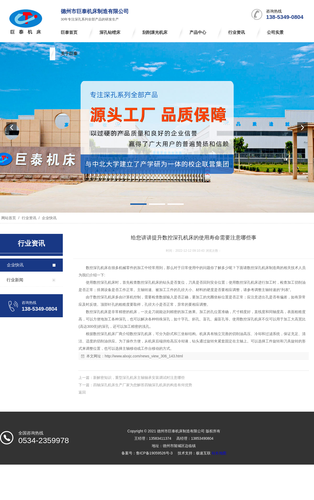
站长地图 (219, 453)
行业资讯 (29, 218)
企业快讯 (49, 218)
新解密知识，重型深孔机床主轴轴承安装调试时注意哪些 (139, 377)
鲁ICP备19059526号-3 (154, 453)
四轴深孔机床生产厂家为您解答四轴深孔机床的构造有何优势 (142, 385)
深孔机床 (100, 268)
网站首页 (8, 218)
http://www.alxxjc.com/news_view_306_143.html (144, 356)
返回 (82, 392)
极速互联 (203, 453)
